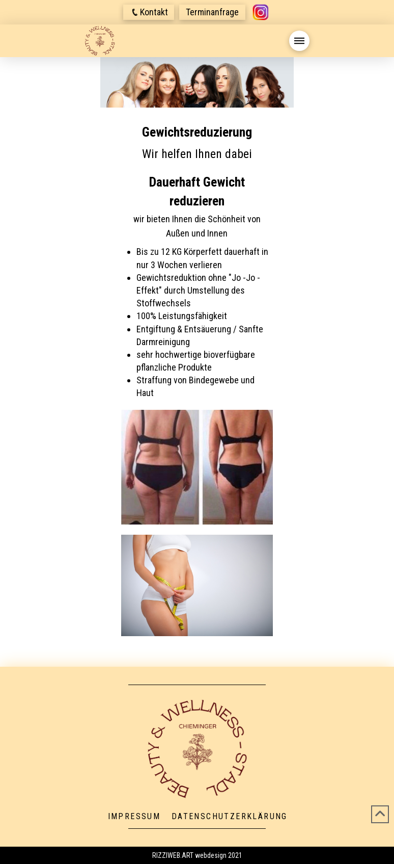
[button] (148, 12)
